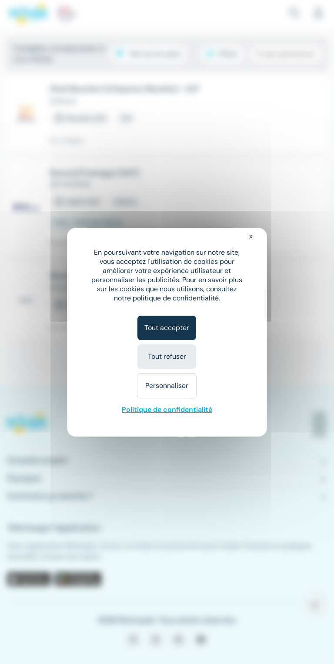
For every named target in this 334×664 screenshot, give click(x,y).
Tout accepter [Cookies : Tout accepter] (166, 327)
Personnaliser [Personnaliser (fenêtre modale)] (166, 385)
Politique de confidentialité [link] (167, 409)
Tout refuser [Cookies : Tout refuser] (167, 356)
